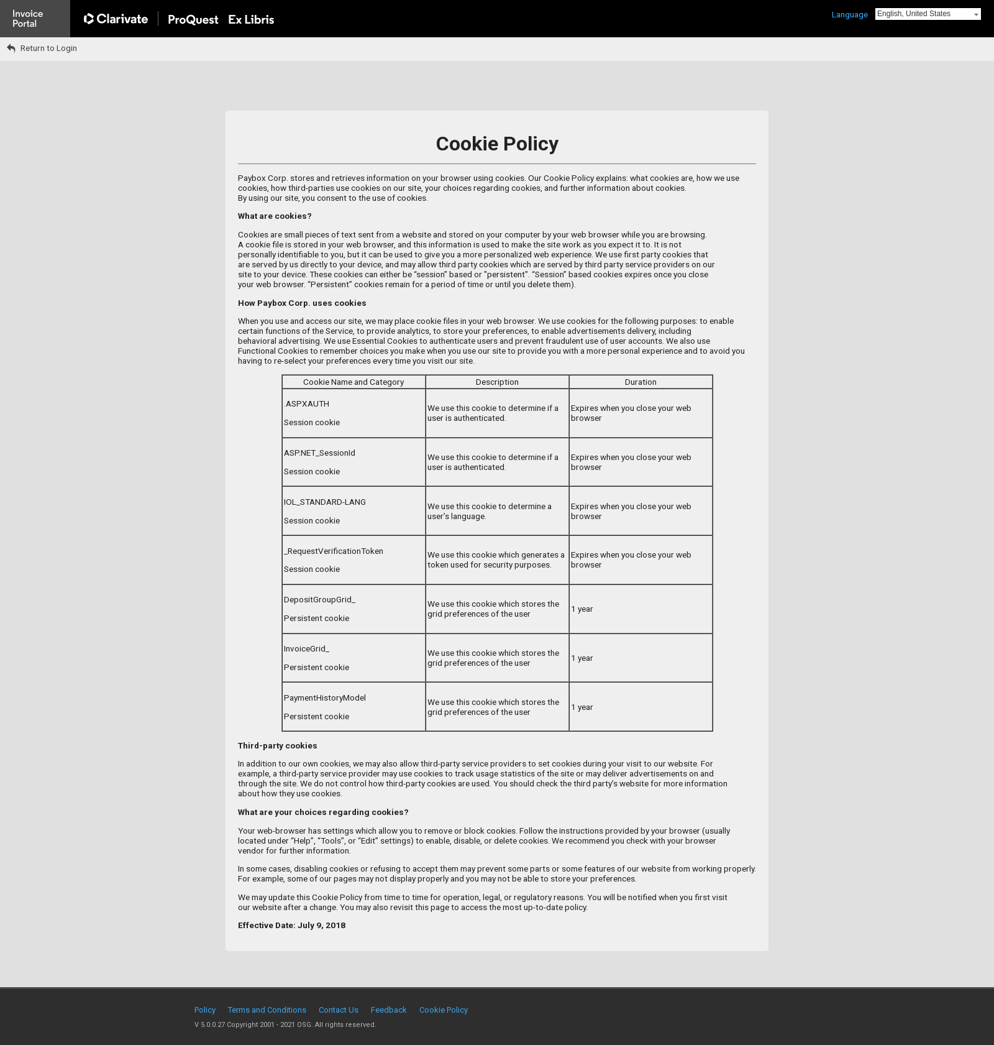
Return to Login (41, 48)
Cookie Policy (443, 1010)
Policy (205, 1010)
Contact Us (338, 1010)
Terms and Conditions (267, 1010)
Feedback (389, 1010)
